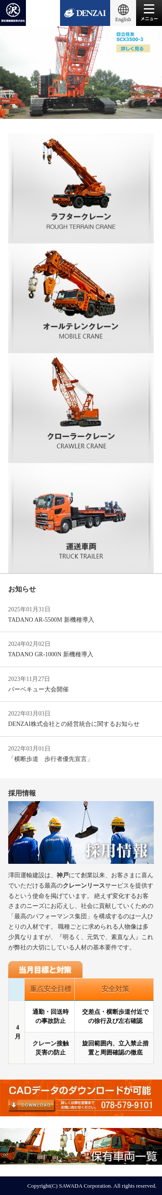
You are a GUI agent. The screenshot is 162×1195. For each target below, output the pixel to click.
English (123, 19)
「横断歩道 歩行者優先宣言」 (50, 759)
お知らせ (22, 589)
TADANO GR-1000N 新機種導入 (50, 654)
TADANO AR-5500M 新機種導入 (51, 620)
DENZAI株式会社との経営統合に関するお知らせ (74, 724)
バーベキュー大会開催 (38, 689)
